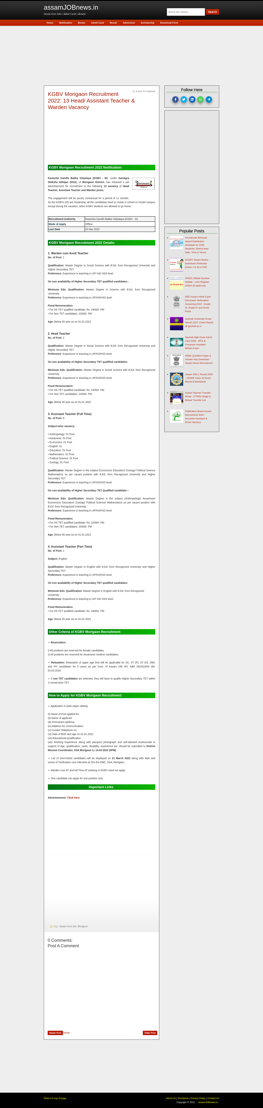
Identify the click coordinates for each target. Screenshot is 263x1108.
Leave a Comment (145, 91)
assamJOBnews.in (71, 7)
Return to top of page (55, 1098)
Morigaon (82, 926)
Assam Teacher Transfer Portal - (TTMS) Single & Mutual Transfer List (198, 396)
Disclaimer (183, 1098)
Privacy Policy (198, 1098)
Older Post (150, 1033)
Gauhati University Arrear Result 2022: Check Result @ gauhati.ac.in (199, 322)
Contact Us (213, 1098)
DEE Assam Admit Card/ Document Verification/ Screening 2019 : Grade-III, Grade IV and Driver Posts (198, 304)
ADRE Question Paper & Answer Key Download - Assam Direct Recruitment (199, 359)
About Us (171, 1098)
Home (66, 1032)
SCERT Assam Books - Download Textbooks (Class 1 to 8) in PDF (197, 263)
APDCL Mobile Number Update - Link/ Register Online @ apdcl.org (197, 282)
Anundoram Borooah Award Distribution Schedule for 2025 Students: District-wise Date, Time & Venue (197, 245)
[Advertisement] (133, 55)
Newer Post (55, 1033)
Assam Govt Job (68, 926)
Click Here (73, 797)
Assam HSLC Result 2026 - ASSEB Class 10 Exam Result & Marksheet (199, 378)
